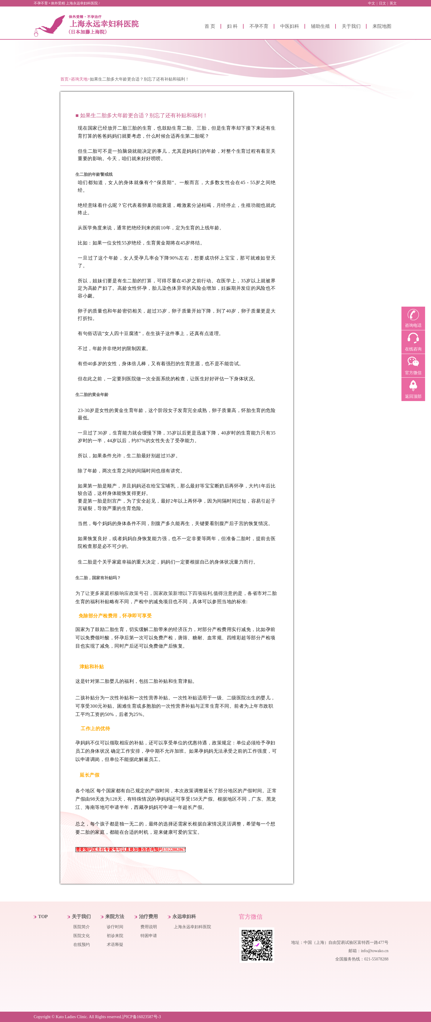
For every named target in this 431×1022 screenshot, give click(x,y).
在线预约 (81, 944)
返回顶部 (413, 396)
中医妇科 (289, 26)
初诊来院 (115, 936)
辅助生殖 (320, 26)
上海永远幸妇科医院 (192, 927)
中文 (371, 3)
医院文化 (81, 936)
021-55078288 (376, 959)
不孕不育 (258, 26)
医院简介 (81, 927)
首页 (64, 79)
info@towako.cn (374, 951)
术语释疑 (115, 944)
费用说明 (148, 927)
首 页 (210, 26)
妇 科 (232, 26)
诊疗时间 (115, 927)
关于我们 (351, 26)
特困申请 (148, 936)
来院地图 (381, 26)
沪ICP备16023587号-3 (141, 1017)
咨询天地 (79, 79)
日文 (382, 3)
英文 (393, 3)
